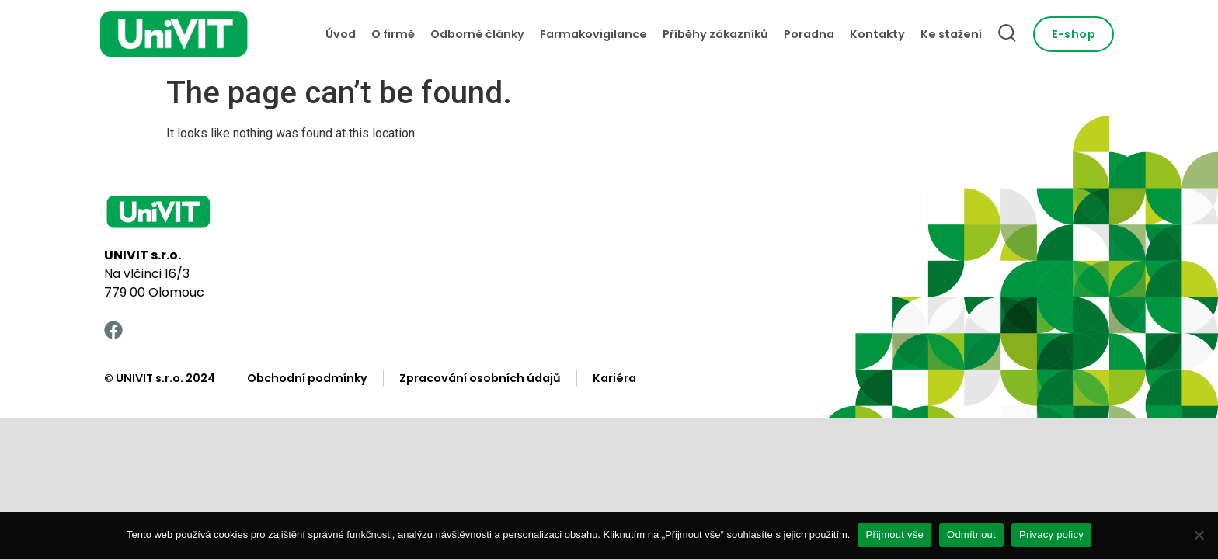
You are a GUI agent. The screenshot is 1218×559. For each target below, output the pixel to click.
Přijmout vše (894, 534)
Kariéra (614, 378)
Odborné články (477, 34)
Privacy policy (1051, 534)
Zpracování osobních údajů (480, 378)
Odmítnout (971, 534)
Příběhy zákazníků (715, 34)
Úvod (340, 34)
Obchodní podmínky (307, 378)
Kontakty (877, 34)
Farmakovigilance (593, 34)
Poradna (809, 34)
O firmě (393, 34)
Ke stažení (951, 34)
